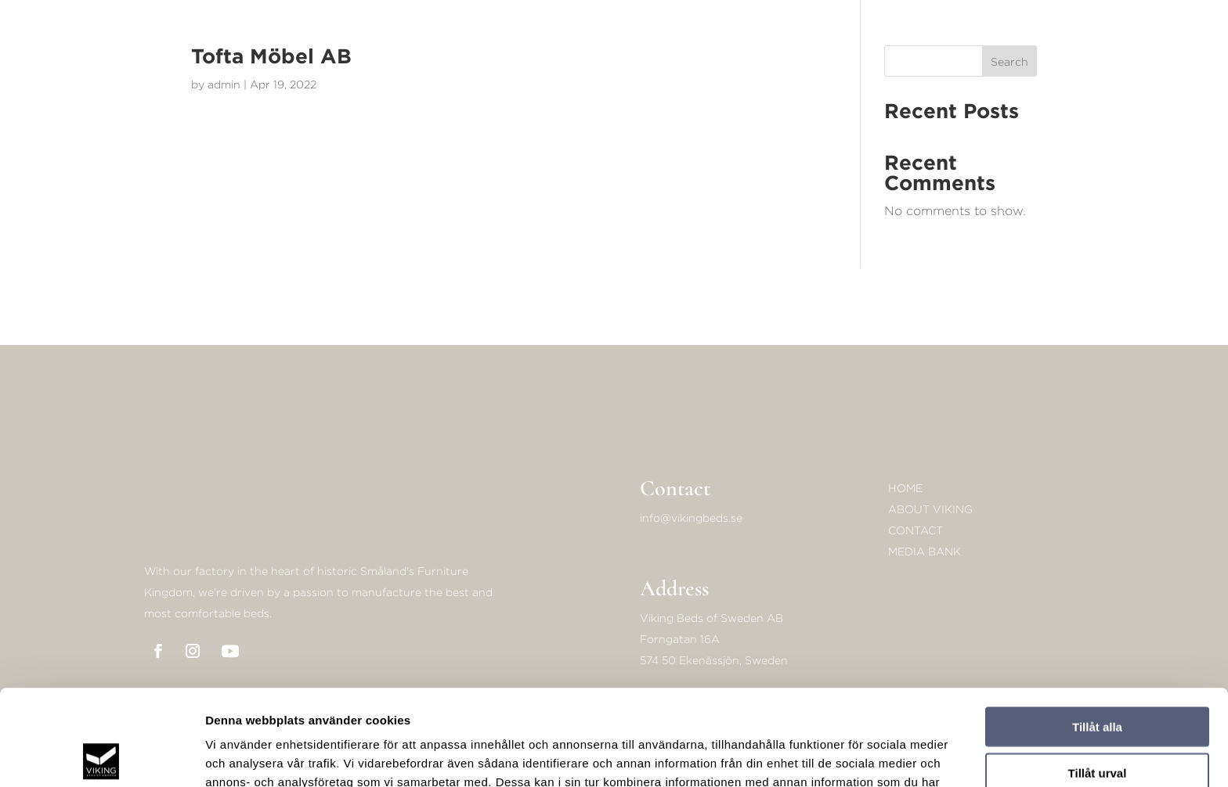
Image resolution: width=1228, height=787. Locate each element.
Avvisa (1097, 722)
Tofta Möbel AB (271, 55)
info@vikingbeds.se (691, 517)
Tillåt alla (1097, 631)
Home (905, 488)
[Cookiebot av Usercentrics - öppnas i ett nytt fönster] (101, 756)
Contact (915, 530)
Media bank (924, 551)
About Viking (930, 509)
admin (224, 84)
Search (1009, 61)
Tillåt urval (1097, 677)
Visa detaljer (851, 756)
